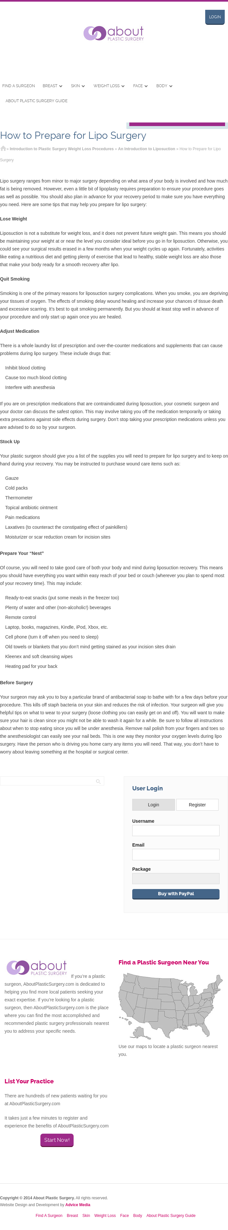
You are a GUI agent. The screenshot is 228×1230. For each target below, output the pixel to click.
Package (141, 869)
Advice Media (78, 1205)
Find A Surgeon (18, 86)
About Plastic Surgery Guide (36, 101)
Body (161, 86)
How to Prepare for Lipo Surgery (73, 135)
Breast (50, 86)
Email (138, 845)
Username (143, 821)
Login (215, 17)
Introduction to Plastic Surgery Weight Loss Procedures (62, 149)
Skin (75, 86)
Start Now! (57, 1140)
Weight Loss (106, 86)
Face (138, 86)
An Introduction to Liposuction (146, 149)
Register (197, 804)
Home (3, 148)
